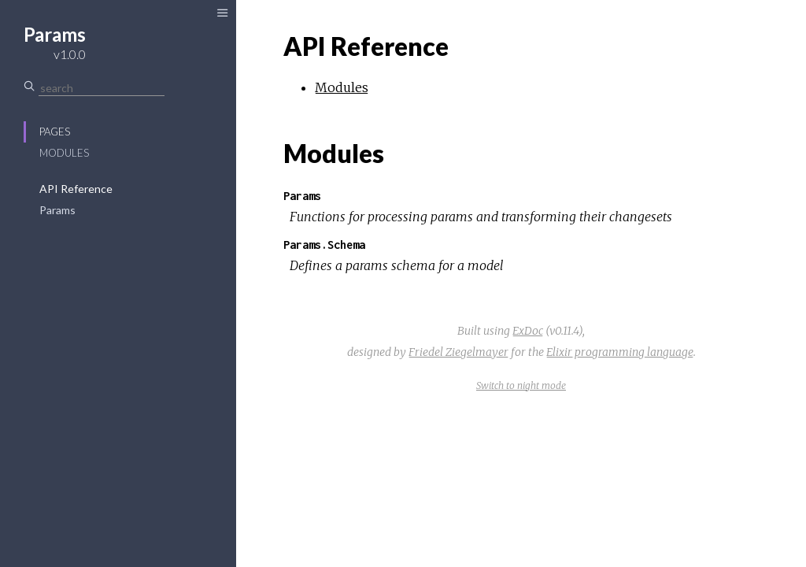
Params (57, 210)
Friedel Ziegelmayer (458, 352)
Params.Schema (324, 244)
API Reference (76, 188)
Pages (54, 131)
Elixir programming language (619, 352)
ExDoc (527, 331)
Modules (64, 152)
